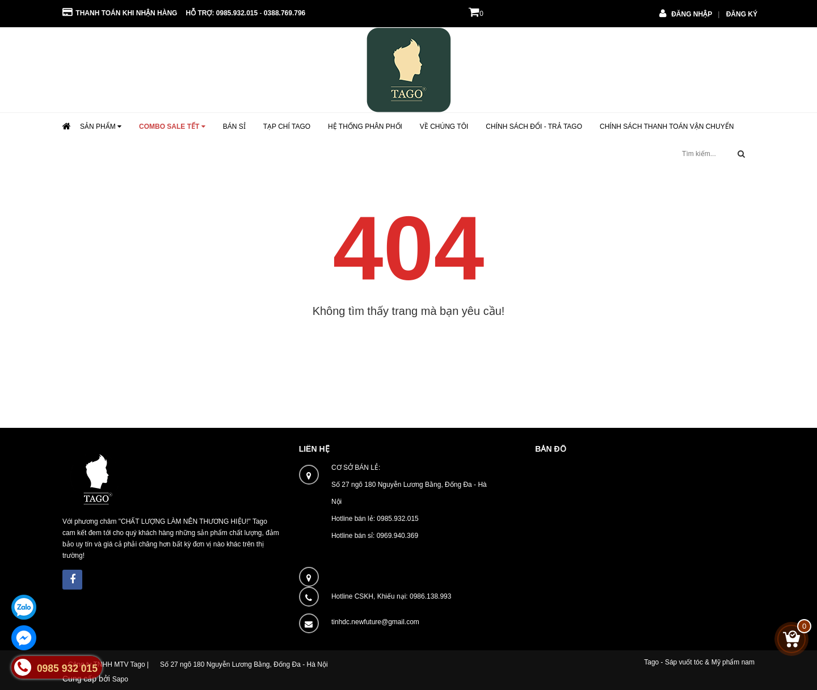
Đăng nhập (691, 14)
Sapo (120, 679)
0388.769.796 (284, 13)
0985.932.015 (397, 519)
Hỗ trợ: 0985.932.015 (222, 13)
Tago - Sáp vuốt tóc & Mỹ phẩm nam (699, 662)
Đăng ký (741, 14)
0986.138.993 (430, 596)
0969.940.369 (397, 536)
